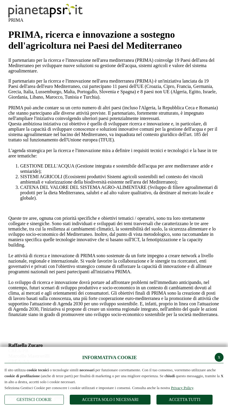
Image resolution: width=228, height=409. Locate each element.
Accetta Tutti (184, 399)
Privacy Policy (182, 388)
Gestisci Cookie (34, 399)
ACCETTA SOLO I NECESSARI (110, 399)
